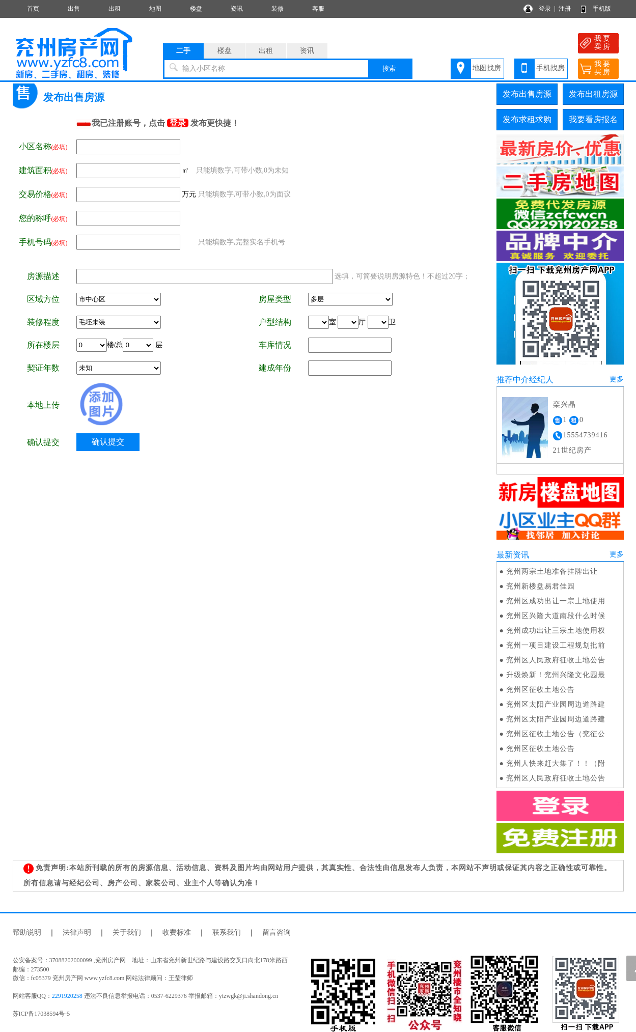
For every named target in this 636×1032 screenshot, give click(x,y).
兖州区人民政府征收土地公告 (555, 660)
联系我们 (226, 932)
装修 (277, 8)
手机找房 (550, 68)
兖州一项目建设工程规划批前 (555, 645)
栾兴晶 (564, 404)
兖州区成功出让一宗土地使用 (555, 601)
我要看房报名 (593, 119)
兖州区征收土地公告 (540, 689)
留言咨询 (276, 932)
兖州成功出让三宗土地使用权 (555, 630)
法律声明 (77, 932)
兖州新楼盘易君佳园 (540, 586)
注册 (565, 8)
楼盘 (196, 8)
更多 (617, 379)
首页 (33, 8)
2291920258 (67, 995)
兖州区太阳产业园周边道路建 (555, 704)
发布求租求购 (527, 119)
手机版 (602, 8)
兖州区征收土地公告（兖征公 (555, 734)
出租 (114, 8)
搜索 (389, 68)
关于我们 (127, 932)
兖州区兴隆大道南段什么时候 (555, 616)
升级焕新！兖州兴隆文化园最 (555, 675)
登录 (545, 8)
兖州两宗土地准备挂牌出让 (552, 571)
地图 (155, 8)
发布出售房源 (527, 94)
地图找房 (487, 68)
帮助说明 (27, 932)
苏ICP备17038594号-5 (41, 1013)
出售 (74, 8)
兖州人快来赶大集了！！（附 (555, 763)
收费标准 (176, 932)
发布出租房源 (593, 94)
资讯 (237, 8)
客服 (318, 8)
